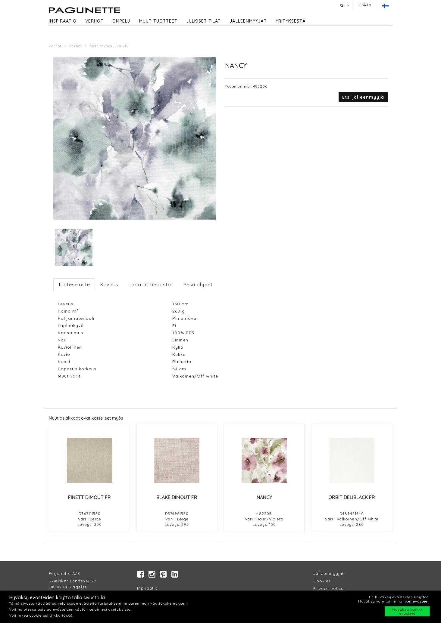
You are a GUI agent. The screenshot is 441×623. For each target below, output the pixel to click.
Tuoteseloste (74, 285)
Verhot (94, 21)
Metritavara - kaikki (109, 46)
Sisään (364, 5)
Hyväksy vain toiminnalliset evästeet (393, 601)
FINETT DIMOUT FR (89, 497)
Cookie (321, 580)
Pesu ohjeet (198, 285)
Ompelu (121, 21)
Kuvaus (109, 285)
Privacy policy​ (328, 588)
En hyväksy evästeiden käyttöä (399, 597)
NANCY (264, 497)
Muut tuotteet (158, 21)
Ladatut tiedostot (151, 285)
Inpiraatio (147, 588)
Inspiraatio (63, 21)
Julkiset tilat (203, 21)
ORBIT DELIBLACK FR (351, 497)
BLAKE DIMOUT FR (176, 497)
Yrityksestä (291, 21)
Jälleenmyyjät (248, 21)
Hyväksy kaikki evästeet (407, 611)
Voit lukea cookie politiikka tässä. (41, 615)
